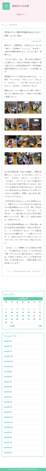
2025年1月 (8, 412)
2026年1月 (8, 351)
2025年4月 (8, 397)
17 (12, 316)
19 (23, 316)
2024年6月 (8, 448)
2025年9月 (8, 372)
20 (29, 316)
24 (12, 319)
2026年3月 (8, 341)
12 (23, 312)
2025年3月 (8, 402)
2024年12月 (8, 417)
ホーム (4, 25)
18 (17, 316)
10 (12, 312)
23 (6, 319)
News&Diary (17, 271)
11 (17, 312)
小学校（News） (26, 271)
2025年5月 (8, 392)
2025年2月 (8, 407)
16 (6, 316)
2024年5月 (8, 453)
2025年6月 (8, 387)
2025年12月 (8, 356)
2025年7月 (8, 382)
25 (17, 319)
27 (29, 319)
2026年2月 (8, 346)
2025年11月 (8, 361)
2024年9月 (8, 432)
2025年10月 (8, 366)
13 (29, 312)
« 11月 (11, 326)
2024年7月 (8, 442)
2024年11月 (8, 422)
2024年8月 (8, 437)
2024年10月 (8, 427)
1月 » (41, 326)
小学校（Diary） (37, 271)
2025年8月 (8, 377)
